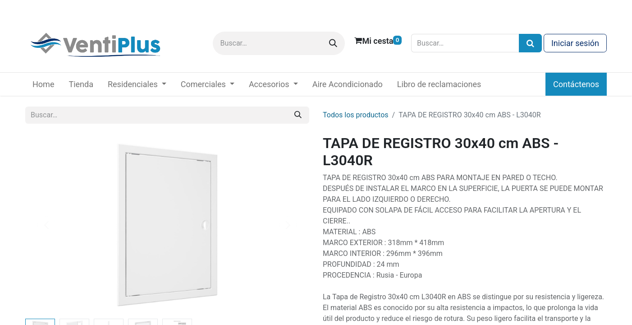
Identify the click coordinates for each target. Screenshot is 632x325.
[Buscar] (333, 43)
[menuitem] (43, 84)
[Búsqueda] (530, 43)
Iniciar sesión (575, 43)
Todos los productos (356, 115)
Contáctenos (576, 84)
